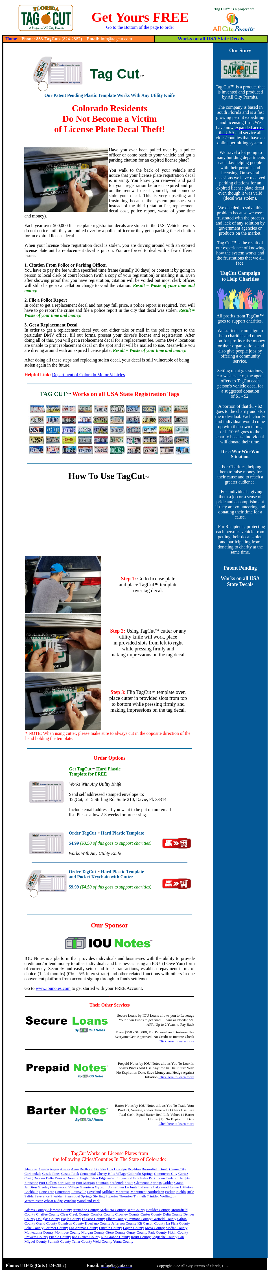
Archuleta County (112, 1210)
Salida (29, 1196)
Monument (138, 1192)
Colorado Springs (140, 1173)
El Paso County (93, 1219)
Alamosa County (59, 1210)
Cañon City (177, 1169)
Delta (50, 1178)
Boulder (100, 1169)
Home (11, 38)
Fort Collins (48, 1182)
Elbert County (116, 1219)
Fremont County (139, 1219)
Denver (60, 1178)
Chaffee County (47, 1214)
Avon (75, 1169)
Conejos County (102, 1214)
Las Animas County (83, 1228)
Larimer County (56, 1228)
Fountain (102, 1182)
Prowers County (36, 1237)
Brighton (134, 1169)
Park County (157, 1232)
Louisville (78, 1192)
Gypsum (101, 1187)
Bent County (135, 1210)
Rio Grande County (115, 1237)
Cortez (183, 1173)
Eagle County (71, 1219)
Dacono (39, 1178)
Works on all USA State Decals (211, 39)
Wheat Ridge (53, 1201)
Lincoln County (110, 1228)
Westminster (33, 1201)
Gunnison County (71, 1223)
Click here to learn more (176, 1041)
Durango (72, 1178)
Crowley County (127, 1214)
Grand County (46, 1223)
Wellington (168, 1196)
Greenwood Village (64, 1187)
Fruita (128, 1182)
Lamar (174, 1187)
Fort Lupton (66, 1182)
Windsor (70, 1201)
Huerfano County (98, 1223)
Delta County (173, 1214)
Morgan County (92, 1232)
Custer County (151, 1214)
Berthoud (86, 1169)
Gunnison (87, 1187)
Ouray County (136, 1232)
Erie (136, 1178)
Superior (112, 1196)
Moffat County (176, 1228)
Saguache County (164, 1237)
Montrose (122, 1192)
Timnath (140, 1196)
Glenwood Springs (148, 1182)
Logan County (133, 1228)
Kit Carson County (151, 1223)
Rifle (190, 1192)
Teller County (82, 1241)
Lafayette (145, 1187)
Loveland (94, 1192)
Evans (160, 1178)
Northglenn (155, 1192)
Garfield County (164, 1219)
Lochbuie (31, 1192)
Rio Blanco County (86, 1237)
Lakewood (161, 1187)
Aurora (65, 1169)
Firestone (31, 1182)
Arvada (43, 1169)
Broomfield (150, 1169)
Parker (170, 1192)
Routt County (140, 1237)
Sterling (98, 1196)
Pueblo (181, 1192)
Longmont (62, 1192)
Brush (163, 1169)
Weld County (102, 1241)
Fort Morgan (85, 1182)
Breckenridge (117, 1169)
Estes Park (148, 1178)
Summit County (59, 1241)
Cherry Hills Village (111, 1173)
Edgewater (107, 1178)
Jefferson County (123, 1223)
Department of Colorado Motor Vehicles (88, 374)
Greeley (43, 1187)
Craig (28, 1178)
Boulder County (158, 1210)
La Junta (131, 1187)
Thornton (126, 1196)
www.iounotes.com (53, 988)
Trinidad (153, 1196)
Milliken (108, 1192)
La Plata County (178, 1223)
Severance (41, 1196)
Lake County (33, 1228)
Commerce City (166, 1173)
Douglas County (48, 1219)
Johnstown (116, 1187)
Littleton (186, 1187)
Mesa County (155, 1228)
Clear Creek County (75, 1214)
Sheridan (57, 1196)
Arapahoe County (86, 1210)
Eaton (93, 1178)
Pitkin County (178, 1232)
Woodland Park (88, 1201)
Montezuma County (39, 1232)
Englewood (123, 1178)
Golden (168, 1182)
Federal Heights (178, 1178)
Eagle (84, 1178)
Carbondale (32, 1173)
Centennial (88, 1173)
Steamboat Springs (78, 1196)
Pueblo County (60, 1237)
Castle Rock (70, 1173)
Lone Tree (46, 1192)
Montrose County (67, 1232)
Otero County (116, 1232)
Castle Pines (51, 1173)
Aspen (54, 1169)
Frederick (117, 1182)
